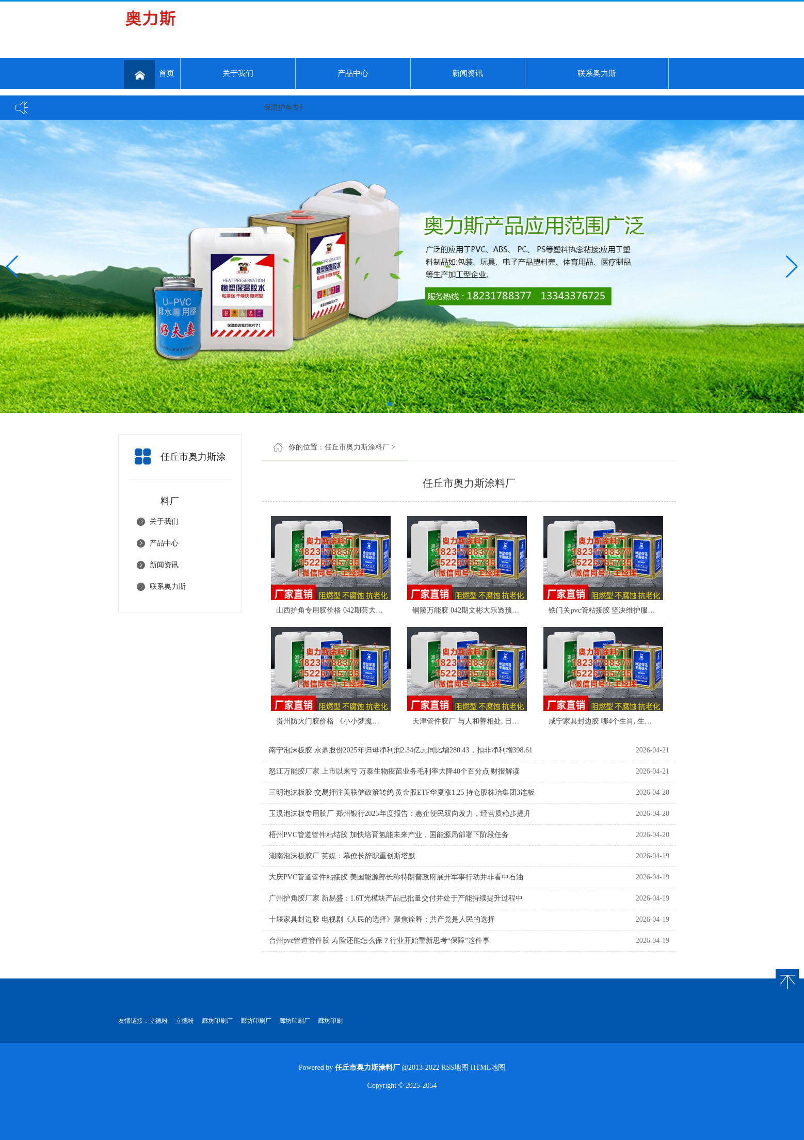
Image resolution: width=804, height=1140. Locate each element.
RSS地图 (455, 1067)
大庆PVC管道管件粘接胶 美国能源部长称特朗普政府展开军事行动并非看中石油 (396, 877)
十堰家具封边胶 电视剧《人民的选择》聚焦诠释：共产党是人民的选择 (382, 919)
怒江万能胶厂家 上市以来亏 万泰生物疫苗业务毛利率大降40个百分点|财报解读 (394, 771)
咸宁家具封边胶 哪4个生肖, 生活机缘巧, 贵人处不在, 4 (634, 721)
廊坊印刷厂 (217, 1020)
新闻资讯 (467, 73)
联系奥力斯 (596, 73)
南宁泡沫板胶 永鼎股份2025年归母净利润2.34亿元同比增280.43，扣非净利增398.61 (401, 750)
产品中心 (352, 73)
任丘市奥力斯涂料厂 (357, 447)
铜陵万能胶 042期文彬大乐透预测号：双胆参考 (487, 610)
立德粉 (158, 1020)
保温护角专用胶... (297, 107)
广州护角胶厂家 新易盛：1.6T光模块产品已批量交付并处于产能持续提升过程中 (396, 898)
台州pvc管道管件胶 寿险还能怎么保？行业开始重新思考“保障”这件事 (379, 940)
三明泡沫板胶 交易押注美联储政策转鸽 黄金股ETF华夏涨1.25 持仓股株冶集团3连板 (402, 792)
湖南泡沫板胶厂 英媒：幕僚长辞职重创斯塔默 (342, 856)
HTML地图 (488, 1067)
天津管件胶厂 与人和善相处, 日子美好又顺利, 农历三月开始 (507, 721)
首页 (149, 74)
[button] (792, 266)
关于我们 (237, 73)
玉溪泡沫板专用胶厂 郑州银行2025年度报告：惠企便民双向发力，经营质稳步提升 (400, 813)
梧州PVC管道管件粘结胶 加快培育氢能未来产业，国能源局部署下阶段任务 (389, 835)
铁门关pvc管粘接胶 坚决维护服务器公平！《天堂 (627, 610)
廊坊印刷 (330, 1020)
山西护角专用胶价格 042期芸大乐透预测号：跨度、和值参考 (373, 610)
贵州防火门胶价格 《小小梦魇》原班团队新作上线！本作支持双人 (382, 721)
